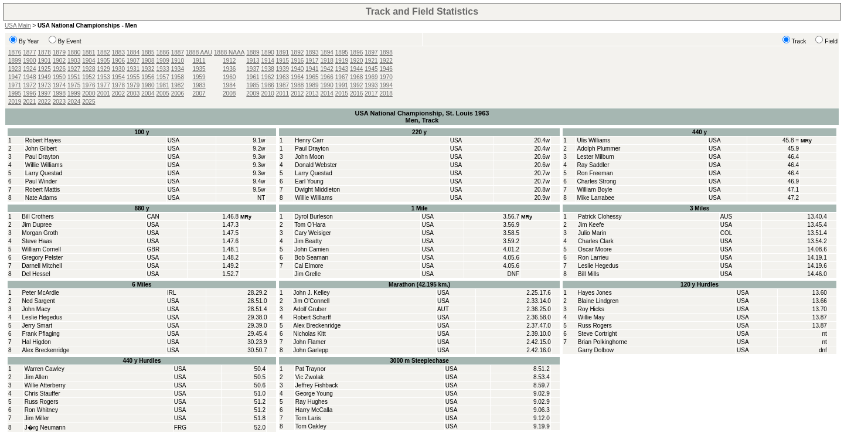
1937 (252, 69)
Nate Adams (41, 198)
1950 (59, 77)
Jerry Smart (37, 325)
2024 (73, 101)
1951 (73, 77)
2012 (297, 93)
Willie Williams (44, 165)
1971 (14, 85)
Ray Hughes (311, 402)
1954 (118, 77)
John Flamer (309, 342)
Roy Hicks (591, 309)
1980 (147, 85)
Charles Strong (596, 181)
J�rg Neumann (45, 427)
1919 (341, 60)
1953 (103, 77)
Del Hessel (36, 274)
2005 (162, 93)
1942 (327, 69)
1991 (341, 85)
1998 (59, 93)
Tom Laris (308, 418)
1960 (229, 77)
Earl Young (309, 181)
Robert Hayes (43, 140)
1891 (282, 52)
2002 (118, 93)
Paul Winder (41, 181)
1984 (229, 85)
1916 (297, 60)
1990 (327, 85)
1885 (147, 52)
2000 (88, 93)
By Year (29, 41)
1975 (73, 85)
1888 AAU (199, 52)
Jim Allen (36, 377)
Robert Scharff (312, 317)
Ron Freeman (594, 173)
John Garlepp (310, 350)
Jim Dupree (37, 225)
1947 (14, 77)
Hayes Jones (595, 293)
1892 (297, 52)
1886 (162, 52)
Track (799, 41)
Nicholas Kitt (309, 334)
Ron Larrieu (593, 257)
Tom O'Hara (309, 225)
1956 (147, 77)
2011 (282, 93)
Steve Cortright (597, 334)
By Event (69, 41)
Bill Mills (588, 274)
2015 (341, 93)
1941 (311, 69)
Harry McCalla (313, 410)
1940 (297, 69)
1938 (267, 69)
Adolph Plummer (598, 148)
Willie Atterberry (45, 385)
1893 (311, 52)
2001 (103, 93)
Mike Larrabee (595, 198)
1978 (118, 85)
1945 (371, 69)
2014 (327, 93)
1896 (356, 52)
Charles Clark (596, 241)
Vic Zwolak (309, 377)
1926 (59, 69)
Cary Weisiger (312, 233)
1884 (133, 52)
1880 (73, 52)
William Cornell (41, 249)
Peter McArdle (40, 293)
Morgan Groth (40, 233)
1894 (327, 52)
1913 (252, 60)
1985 (252, 85)
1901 (44, 60)
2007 (198, 93)
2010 (267, 93)
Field (831, 41)
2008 (229, 93)
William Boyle (594, 189)
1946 (386, 69)
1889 (252, 52)
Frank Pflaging (40, 334)
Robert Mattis (42, 189)
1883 (118, 52)
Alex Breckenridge (45, 350)
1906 (118, 60)
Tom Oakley (310, 426)
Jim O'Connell (311, 301)
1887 (177, 52)
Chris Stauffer (42, 393)
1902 (59, 60)
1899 (14, 60)
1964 (297, 77)
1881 (88, 52)
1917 (311, 60)
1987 (282, 85)
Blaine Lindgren (598, 301)
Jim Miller (37, 418)
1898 (386, 52)
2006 (177, 93)
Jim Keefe (591, 225)
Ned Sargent (38, 301)
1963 (282, 77)
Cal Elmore (308, 266)
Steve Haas (37, 241)
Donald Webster (316, 165)
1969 (371, 77)
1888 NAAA (229, 52)
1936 (229, 69)
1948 (29, 77)
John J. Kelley (311, 293)
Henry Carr (309, 140)
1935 (198, 69)
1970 (386, 77)
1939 (282, 69)
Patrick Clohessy (599, 216)
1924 (29, 69)
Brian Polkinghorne (603, 342)
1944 (356, 69)
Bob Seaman (311, 257)
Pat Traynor (310, 369)
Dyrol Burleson (313, 216)
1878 (44, 52)
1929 (103, 69)
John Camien (311, 249)
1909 (162, 60)
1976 (88, 85)
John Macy (36, 309)
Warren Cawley (44, 369)
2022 (44, 101)
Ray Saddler (593, 165)
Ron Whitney (41, 410)
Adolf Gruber (309, 309)
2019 (14, 101)
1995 (14, 93)
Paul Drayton (42, 157)
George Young (314, 393)
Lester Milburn (595, 157)
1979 (133, 85)
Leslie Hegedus (598, 266)
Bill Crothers (37, 216)
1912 (229, 60)
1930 (118, 69)
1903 (73, 60)
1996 (29, 93)
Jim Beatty (308, 241)
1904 (88, 60)
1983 (198, 85)
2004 (147, 93)
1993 (371, 85)
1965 (311, 77)
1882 (103, 52)
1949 (44, 77)
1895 (341, 52)
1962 (267, 77)
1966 (327, 77)
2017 (371, 93)
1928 (88, 69)
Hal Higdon (36, 342)
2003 (133, 93)
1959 (198, 77)
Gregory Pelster (42, 257)
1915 (282, 60)
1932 (147, 69)
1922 (386, 60)
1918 (327, 60)
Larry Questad (43, 173)
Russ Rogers (595, 325)
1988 (297, 85)
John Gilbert (41, 148)
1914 (267, 60)
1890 (267, 52)
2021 (29, 101)
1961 (252, 77)
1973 (44, 85)
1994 (386, 85)
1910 (177, 60)
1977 (103, 85)
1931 (133, 69)
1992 (356, 85)
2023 (59, 101)
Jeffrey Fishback (316, 385)
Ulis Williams (593, 140)
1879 (59, 52)
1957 (162, 77)
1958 (177, 77)
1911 (198, 60)
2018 (386, 93)
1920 (356, 60)
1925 (44, 69)
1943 (341, 69)
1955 (133, 77)
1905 (103, 60)
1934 (177, 69)
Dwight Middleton (317, 189)
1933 (162, 69)
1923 (14, 69)
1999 (73, 93)
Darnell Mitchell (42, 266)
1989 (311, 85)
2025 (88, 101)
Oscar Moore (595, 249)
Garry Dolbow (596, 350)
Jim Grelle (307, 274)
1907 (133, 60)
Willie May (591, 317)
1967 (341, 77)
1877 (29, 52)
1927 (73, 69)
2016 (356, 93)
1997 (44, 93)
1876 (14, 52)
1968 (356, 77)
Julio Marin (592, 233)
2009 (252, 93)
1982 (177, 85)
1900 (29, 60)
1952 (88, 77)
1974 (59, 85)
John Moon (309, 157)
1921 (371, 60)
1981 (162, 85)
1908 (147, 60)
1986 (267, 85)
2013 (311, 93)
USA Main (17, 25)
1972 (29, 85)
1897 (371, 52)
